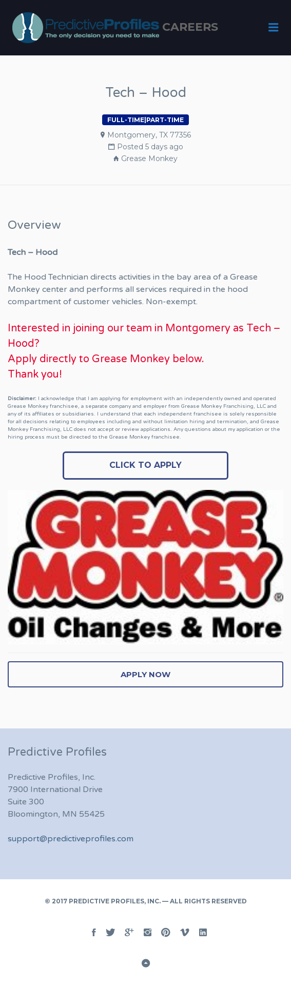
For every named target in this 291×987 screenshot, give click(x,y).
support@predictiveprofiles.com (70, 839)
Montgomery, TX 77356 (149, 135)
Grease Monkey (149, 158)
